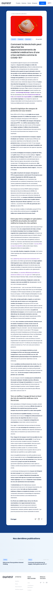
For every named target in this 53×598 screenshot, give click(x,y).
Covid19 (14, 39)
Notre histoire (18, 586)
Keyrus (30, 559)
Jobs (29, 582)
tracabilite (20, 39)
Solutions (23, 3)
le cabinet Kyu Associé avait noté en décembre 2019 (25, 258)
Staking (5, 559)
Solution (17, 581)
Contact (42, 3)
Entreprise (34, 3)
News (16, 584)
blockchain (28, 39)
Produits (18, 3)
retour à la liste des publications (19, 13)
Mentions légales (19, 589)
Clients (29, 3)
